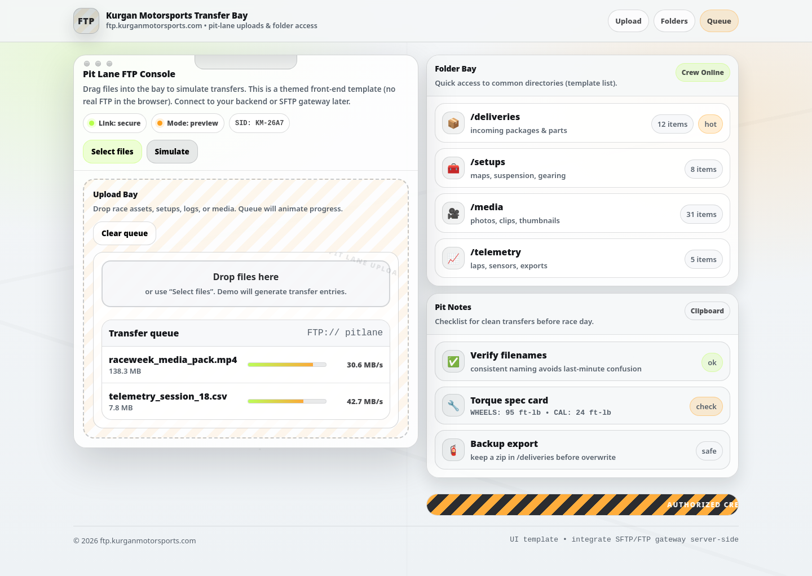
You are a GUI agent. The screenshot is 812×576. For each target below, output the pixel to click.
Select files (112, 152)
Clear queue (125, 233)
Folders (674, 21)
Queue (719, 21)
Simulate (172, 152)
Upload (628, 21)
